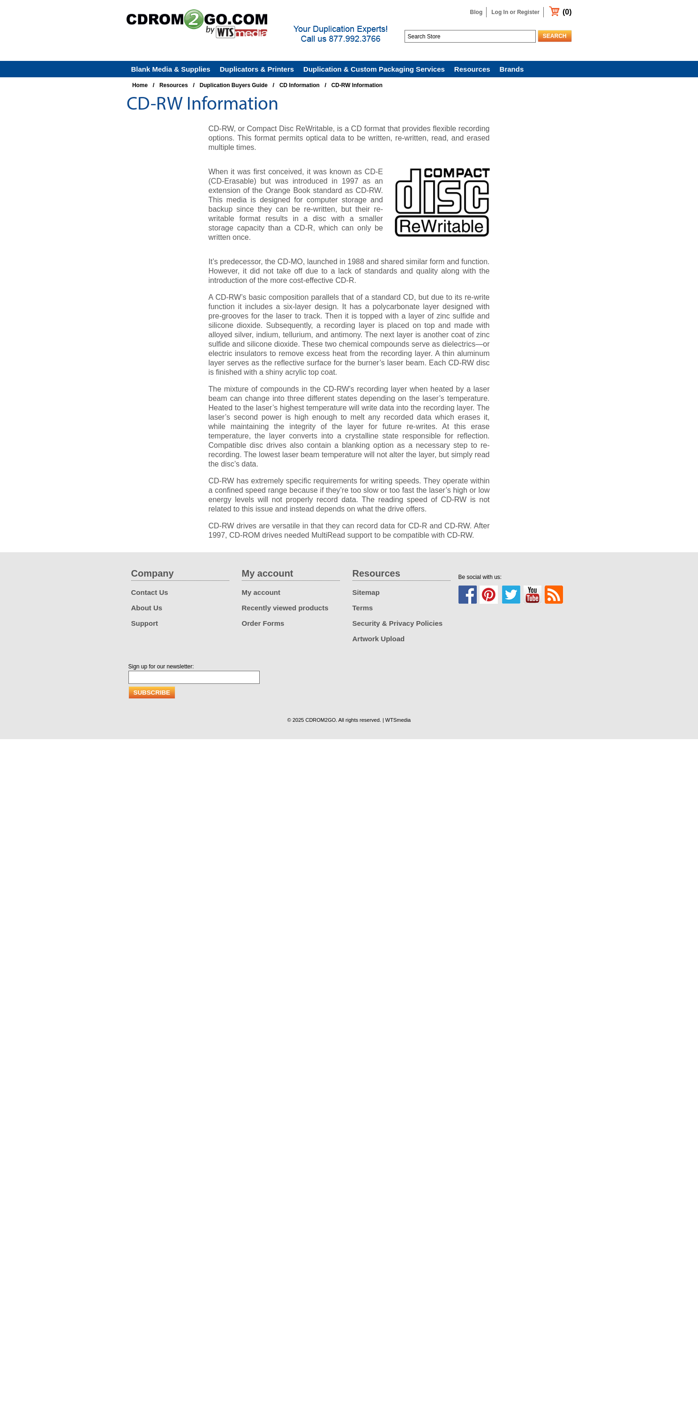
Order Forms (263, 623)
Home (140, 85)
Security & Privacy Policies (398, 623)
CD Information (299, 85)
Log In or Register (515, 12)
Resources (472, 69)
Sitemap (366, 592)
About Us (147, 608)
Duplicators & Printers (257, 69)
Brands (512, 69)
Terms (363, 608)
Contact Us (149, 592)
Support (144, 623)
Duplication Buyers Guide (234, 85)
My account (261, 592)
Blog (476, 12)
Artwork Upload (379, 639)
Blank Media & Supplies (170, 69)
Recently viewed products (285, 608)
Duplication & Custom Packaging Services (374, 69)
